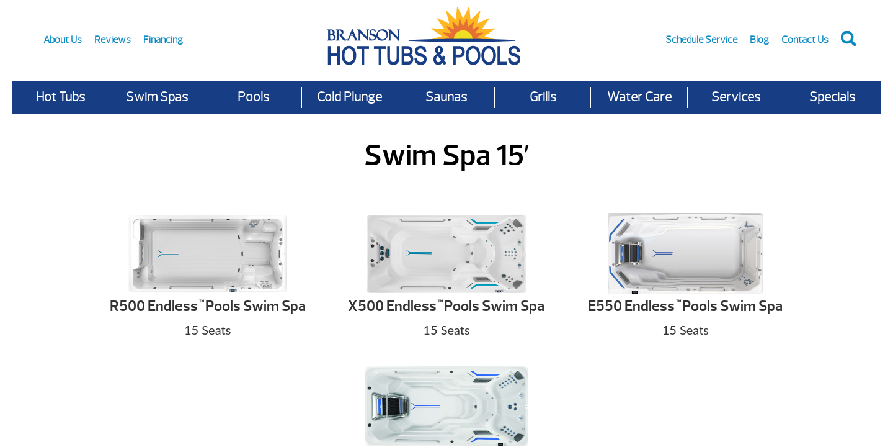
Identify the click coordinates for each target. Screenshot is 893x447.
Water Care (639, 97)
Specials (832, 97)
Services (735, 97)
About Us (62, 40)
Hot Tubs (60, 97)
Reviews (112, 40)
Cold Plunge (349, 97)
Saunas (446, 97)
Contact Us (805, 40)
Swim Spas (157, 97)
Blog (759, 40)
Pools (253, 97)
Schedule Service (701, 40)
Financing (163, 40)
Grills (543, 97)
